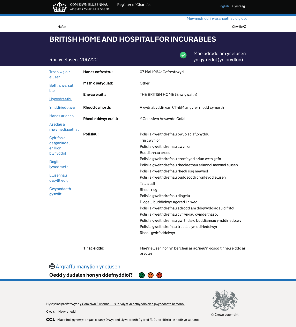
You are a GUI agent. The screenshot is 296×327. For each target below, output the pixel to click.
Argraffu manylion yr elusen (84, 266)
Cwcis (50, 311)
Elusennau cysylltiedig (58, 178)
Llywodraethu (60, 99)
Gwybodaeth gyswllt (60, 191)
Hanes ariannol (62, 115)
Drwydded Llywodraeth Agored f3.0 (130, 320)
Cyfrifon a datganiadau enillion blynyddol (60, 145)
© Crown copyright (224, 315)
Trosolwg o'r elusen (59, 74)
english (224, 6)
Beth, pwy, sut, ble (61, 88)
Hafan (62, 27)
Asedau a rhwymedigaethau (63, 127)
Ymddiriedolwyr (62, 107)
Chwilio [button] (239, 27)
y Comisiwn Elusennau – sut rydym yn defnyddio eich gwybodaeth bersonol (132, 304)
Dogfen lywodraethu (60, 164)
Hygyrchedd (67, 311)
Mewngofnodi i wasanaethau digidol (217, 18)
